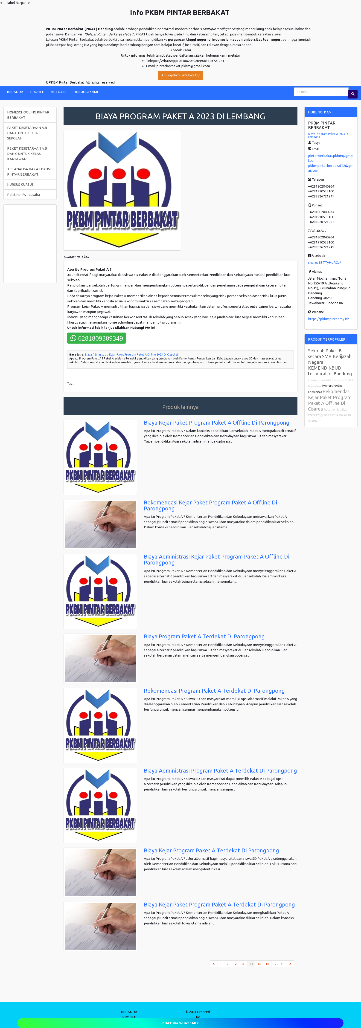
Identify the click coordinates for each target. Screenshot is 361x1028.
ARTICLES (59, 92)
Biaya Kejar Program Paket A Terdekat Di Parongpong (211, 850)
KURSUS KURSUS (20, 184)
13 (243, 963)
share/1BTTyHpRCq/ (324, 262)
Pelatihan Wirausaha (23, 195)
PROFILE (37, 92)
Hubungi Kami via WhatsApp (180, 75)
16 (267, 963)
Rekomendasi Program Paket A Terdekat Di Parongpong (214, 691)
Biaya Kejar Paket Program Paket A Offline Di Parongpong (216, 423)
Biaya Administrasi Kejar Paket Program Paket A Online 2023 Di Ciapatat (131, 354)
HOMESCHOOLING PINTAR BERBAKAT (28, 114)
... (228, 963)
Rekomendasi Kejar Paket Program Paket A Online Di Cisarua (329, 415)
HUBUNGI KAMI (85, 92)
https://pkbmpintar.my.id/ (328, 319)
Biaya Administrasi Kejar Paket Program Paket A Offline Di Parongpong (216, 559)
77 (282, 963)
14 (252, 963)
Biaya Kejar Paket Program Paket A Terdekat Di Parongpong (219, 904)
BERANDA (15, 92)
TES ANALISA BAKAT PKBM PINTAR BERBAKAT (29, 171)
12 (235, 963)
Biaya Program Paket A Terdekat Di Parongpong (204, 636)
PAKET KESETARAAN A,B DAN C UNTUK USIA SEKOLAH (27, 133)
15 (259, 963)
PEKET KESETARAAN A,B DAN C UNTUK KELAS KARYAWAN (27, 153)
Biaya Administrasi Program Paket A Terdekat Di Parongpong (220, 770)
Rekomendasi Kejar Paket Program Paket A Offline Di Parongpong (210, 505)
